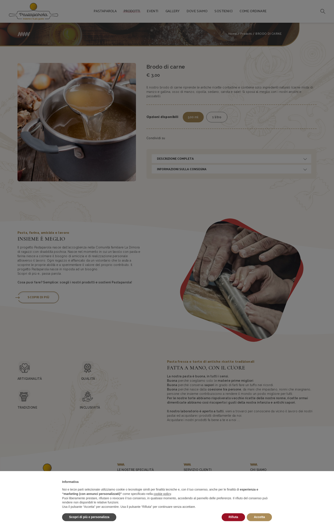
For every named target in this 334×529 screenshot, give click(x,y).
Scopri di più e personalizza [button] (89, 517)
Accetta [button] (259, 517)
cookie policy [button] (162, 494)
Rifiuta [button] (233, 517)
